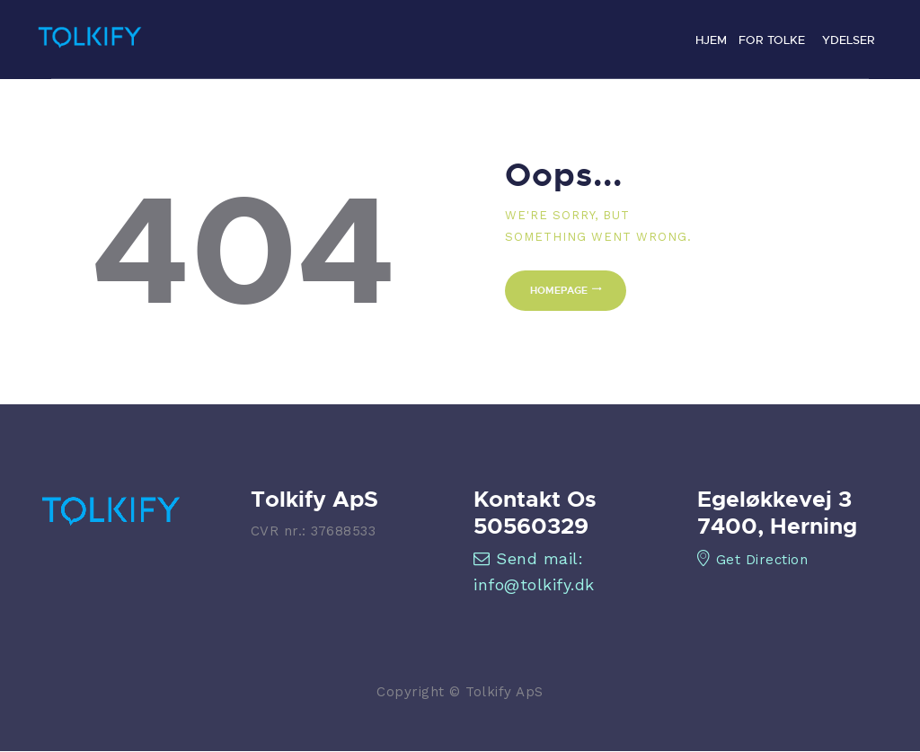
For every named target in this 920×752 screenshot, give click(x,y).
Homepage (559, 290)
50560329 (530, 525)
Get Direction (753, 560)
